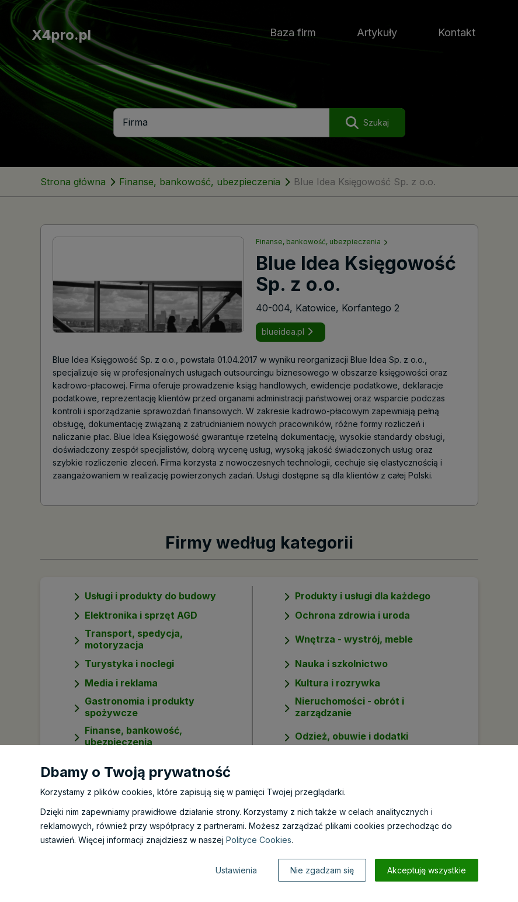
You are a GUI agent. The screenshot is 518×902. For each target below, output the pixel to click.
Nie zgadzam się (322, 870)
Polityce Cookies (258, 840)
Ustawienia (236, 870)
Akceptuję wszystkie (426, 870)
